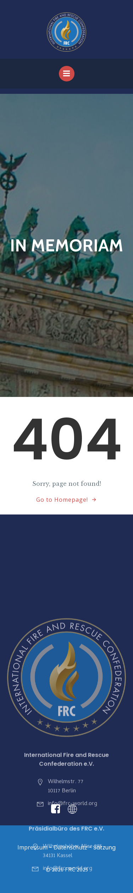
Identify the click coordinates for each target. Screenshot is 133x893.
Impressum (32, 847)
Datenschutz (70, 847)
